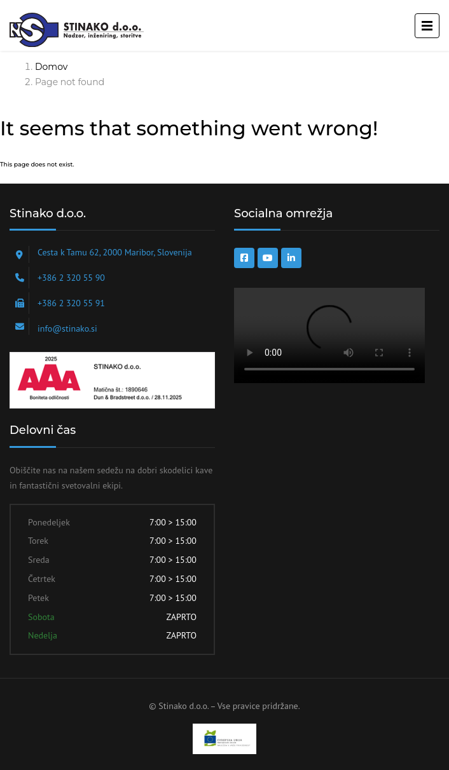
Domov (51, 66)
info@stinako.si (67, 328)
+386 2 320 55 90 (71, 277)
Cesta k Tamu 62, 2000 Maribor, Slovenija (115, 252)
